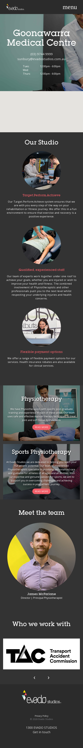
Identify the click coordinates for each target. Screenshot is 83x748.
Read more (41, 427)
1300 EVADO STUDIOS (41, 727)
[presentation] (34, 677)
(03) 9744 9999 (41, 54)
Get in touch (41, 732)
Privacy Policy (41, 715)
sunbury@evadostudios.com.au (41, 59)
